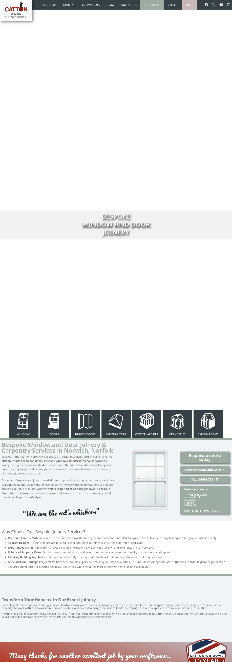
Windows (24, 434)
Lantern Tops (116, 434)
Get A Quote (152, 5)
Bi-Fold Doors (85, 434)
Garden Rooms (208, 434)
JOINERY (68, 5)
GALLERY (173, 5)
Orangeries (177, 434)
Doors (54, 434)
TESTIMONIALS (90, 5)
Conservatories (146, 434)
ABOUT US (49, 5)
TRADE (189, 5)
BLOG (110, 5)
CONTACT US (128, 5)
